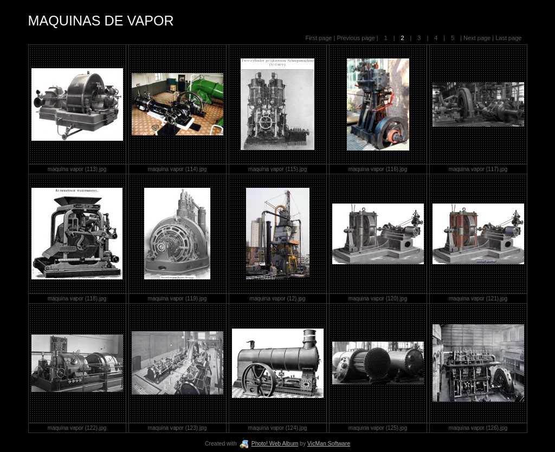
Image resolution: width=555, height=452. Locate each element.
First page (320, 38)
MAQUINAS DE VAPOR (101, 20)
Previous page (356, 38)
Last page (507, 38)
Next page (477, 38)
